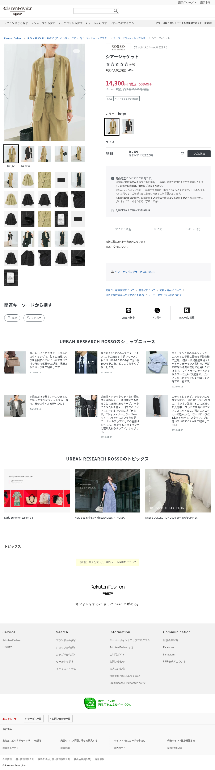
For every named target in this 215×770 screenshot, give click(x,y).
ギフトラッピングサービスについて (135, 272)
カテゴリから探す (66, 654)
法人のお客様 (117, 668)
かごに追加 (199, 153)
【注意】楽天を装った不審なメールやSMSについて (108, 562)
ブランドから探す (66, 640)
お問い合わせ (117, 661)
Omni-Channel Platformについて (128, 683)
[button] (5, 92)
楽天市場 (205, 2)
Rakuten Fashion (35, 11)
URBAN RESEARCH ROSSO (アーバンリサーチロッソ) (54, 38)
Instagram (168, 654)
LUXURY (7, 647)
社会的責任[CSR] (82, 759)
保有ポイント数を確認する (181, 740)
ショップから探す (66, 647)
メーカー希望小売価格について (165, 295)
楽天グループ (185, 2)
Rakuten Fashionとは (121, 647)
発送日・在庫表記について (120, 290)
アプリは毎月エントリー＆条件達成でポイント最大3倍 (184, 23)
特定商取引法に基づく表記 (125, 675)
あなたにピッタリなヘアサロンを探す (22, 740)
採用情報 (99, 759)
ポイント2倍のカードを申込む (129, 740)
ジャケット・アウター (97, 38)
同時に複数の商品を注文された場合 (125, 295)
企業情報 (7, 759)
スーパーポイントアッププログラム (130, 640)
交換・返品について (170, 290)
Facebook (168, 647)
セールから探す (65, 661)
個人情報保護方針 (25, 759)
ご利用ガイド (117, 654)
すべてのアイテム (66, 668)
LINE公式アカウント (174, 661)
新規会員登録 (170, 640)
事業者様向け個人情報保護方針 (54, 759)
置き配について (147, 290)
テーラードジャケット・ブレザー (130, 38)
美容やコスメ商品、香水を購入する (78, 740)
